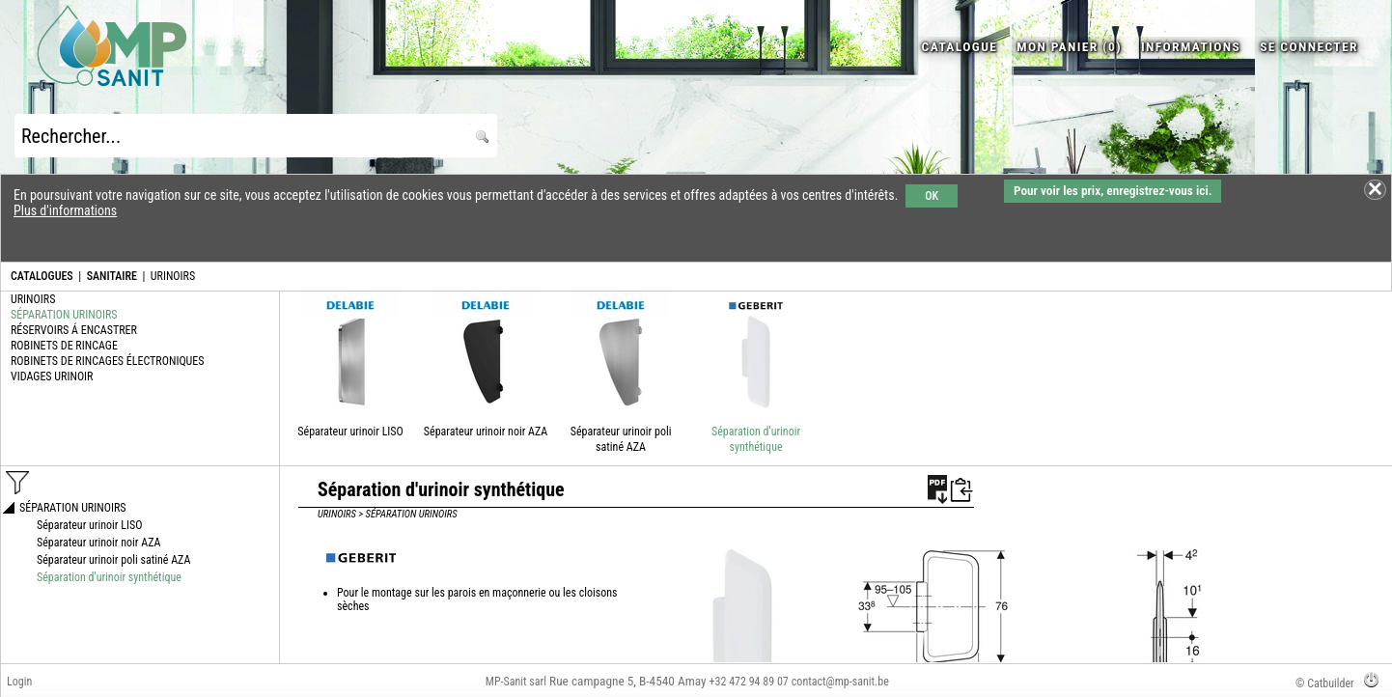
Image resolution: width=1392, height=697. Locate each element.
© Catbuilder (1324, 683)
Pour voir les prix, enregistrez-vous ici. (1112, 190)
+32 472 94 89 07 (749, 681)
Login (19, 681)
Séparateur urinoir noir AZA (485, 431)
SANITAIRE (112, 276)
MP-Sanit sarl (516, 681)
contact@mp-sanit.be (840, 681)
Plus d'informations (65, 210)
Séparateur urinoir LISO (350, 431)
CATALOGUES (42, 276)
